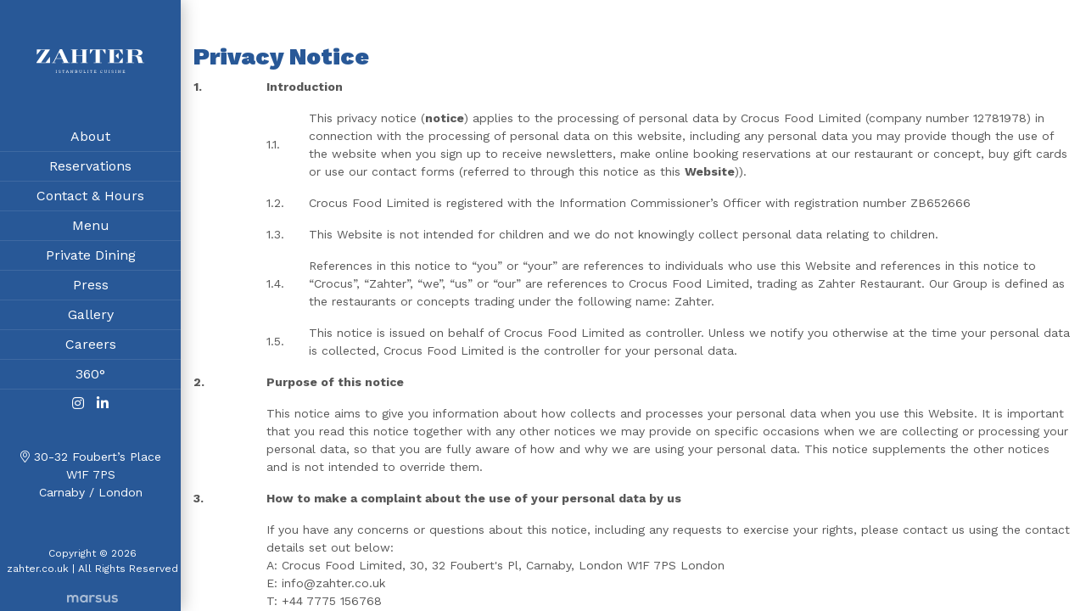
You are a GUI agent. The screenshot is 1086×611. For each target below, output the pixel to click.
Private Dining (91, 257)
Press (91, 287)
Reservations (90, 168)
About (90, 139)
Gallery (91, 317)
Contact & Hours (90, 198)
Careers (90, 347)
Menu (90, 228)
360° (90, 376)
